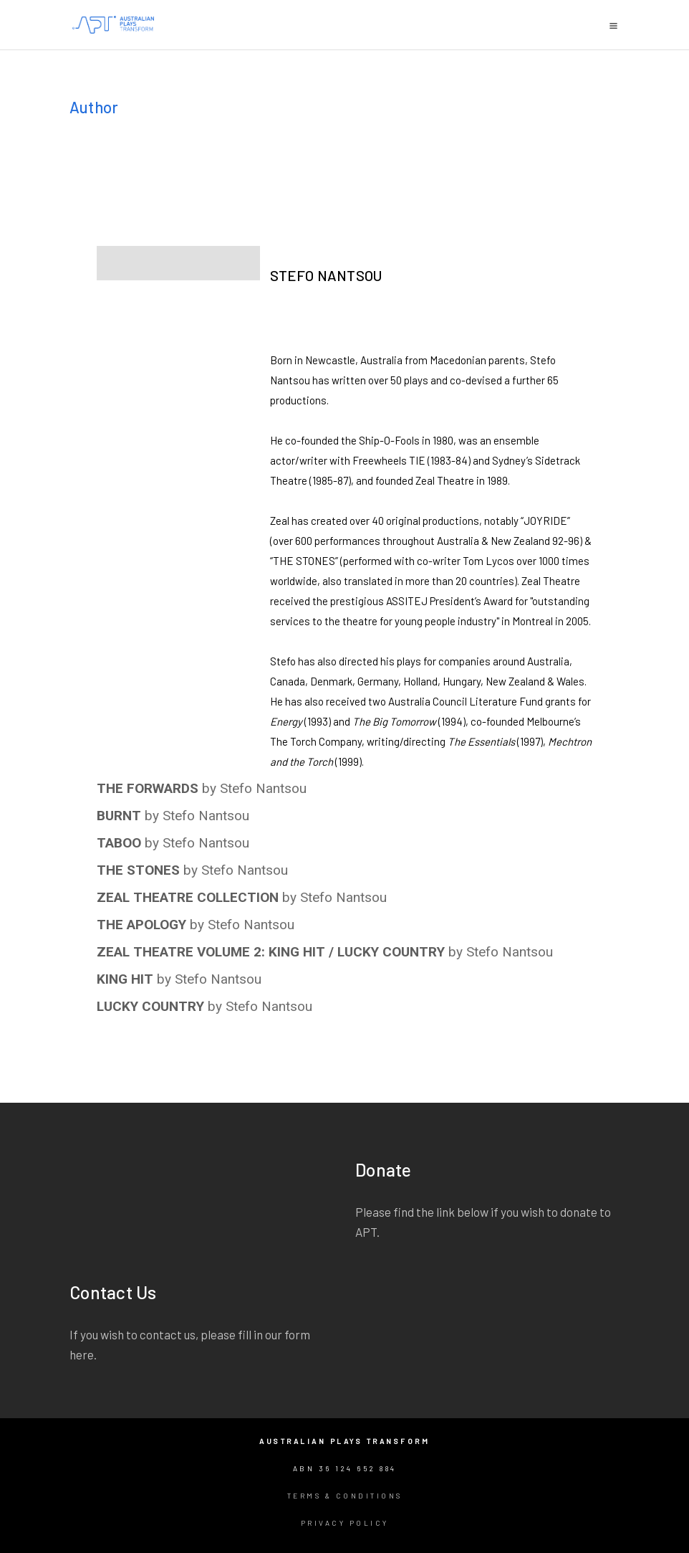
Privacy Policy (345, 1523)
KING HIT (125, 979)
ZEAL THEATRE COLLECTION (188, 897)
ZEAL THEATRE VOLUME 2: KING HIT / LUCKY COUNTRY (271, 952)
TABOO (119, 843)
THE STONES (138, 870)
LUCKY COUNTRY (150, 1006)
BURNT (119, 815)
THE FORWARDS (147, 788)
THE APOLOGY (141, 924)
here (81, 1354)
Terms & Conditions (345, 1495)
